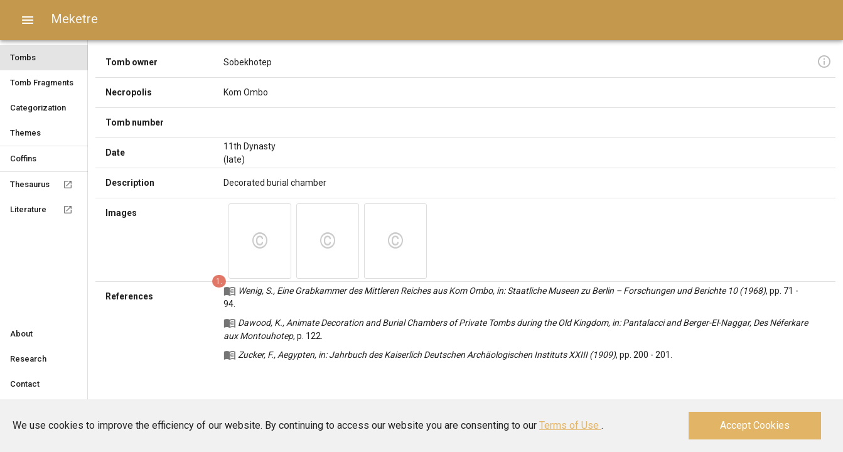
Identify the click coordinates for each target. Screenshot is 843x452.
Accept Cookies (755, 425)
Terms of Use (570, 425)
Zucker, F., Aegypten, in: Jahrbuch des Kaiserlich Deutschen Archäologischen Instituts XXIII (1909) (427, 355)
